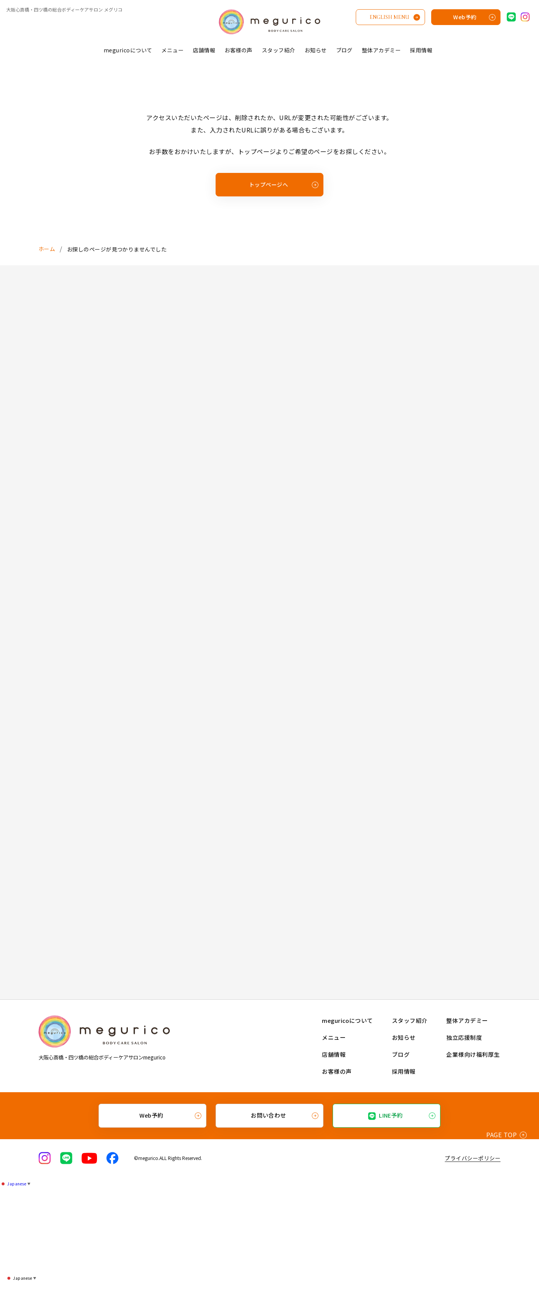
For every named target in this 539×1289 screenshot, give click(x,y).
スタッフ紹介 (278, 50)
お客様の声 (238, 50)
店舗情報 (204, 50)
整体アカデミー (381, 50)
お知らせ (316, 50)
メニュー (172, 50)
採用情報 (421, 50)
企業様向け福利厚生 (473, 1155)
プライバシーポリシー (472, 1258)
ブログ (344, 50)
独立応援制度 (465, 1138)
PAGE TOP (506, 1235)
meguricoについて (128, 50)
